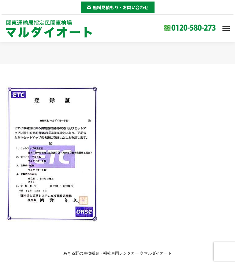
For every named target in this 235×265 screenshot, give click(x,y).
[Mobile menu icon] (226, 28)
